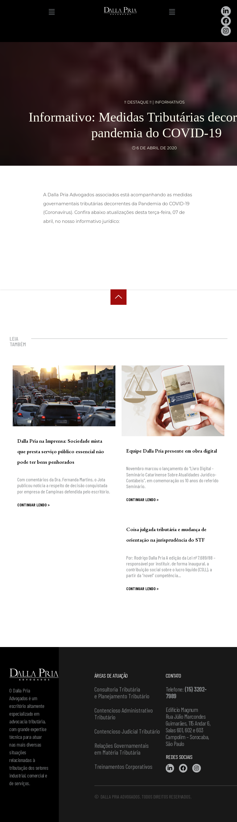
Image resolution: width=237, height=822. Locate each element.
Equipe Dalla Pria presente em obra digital (171, 450)
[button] (52, 12)
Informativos (170, 102)
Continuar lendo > (33, 504)
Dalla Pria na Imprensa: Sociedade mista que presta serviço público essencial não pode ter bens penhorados (60, 451)
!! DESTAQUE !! (137, 102)
